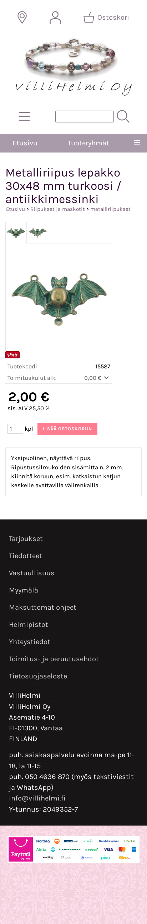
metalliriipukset (110, 209)
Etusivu (24, 143)
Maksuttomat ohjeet (42, 607)
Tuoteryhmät (88, 143)
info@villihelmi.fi (37, 798)
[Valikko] (137, 143)
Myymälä (23, 590)
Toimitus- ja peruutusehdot (54, 659)
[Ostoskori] (106, 17)
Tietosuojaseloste (38, 676)
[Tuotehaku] (84, 116)
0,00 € (97, 377)
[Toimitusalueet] (22, 17)
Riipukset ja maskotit (57, 209)
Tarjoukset (26, 538)
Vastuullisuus (32, 573)
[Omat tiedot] (55, 17)
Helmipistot (28, 624)
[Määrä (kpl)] (15, 429)
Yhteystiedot (29, 642)
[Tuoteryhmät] (24, 116)
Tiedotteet (25, 556)
